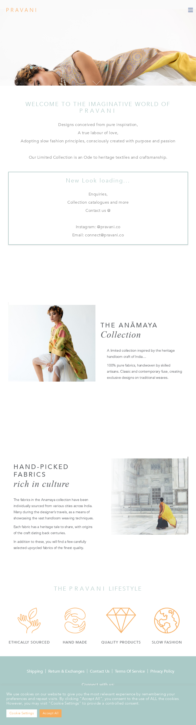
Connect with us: (98, 684)
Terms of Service (130, 671)
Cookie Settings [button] (21, 713)
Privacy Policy (162, 671)
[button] (31, 68)
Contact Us (99, 671)
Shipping (35, 671)
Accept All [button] (50, 713)
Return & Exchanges (66, 671)
